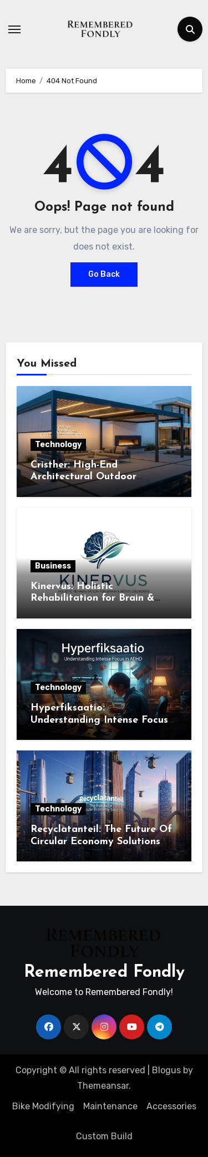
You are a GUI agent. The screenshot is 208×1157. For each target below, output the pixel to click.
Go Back (104, 274)
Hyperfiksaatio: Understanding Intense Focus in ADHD (99, 720)
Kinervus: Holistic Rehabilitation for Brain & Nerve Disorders (92, 598)
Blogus (166, 1070)
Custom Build (104, 1136)
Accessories (171, 1106)
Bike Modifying (43, 1106)
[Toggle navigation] (14, 29)
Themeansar (103, 1085)
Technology (58, 444)
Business (53, 566)
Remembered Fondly (104, 972)
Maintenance (110, 1106)
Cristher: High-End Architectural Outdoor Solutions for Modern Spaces (99, 477)
